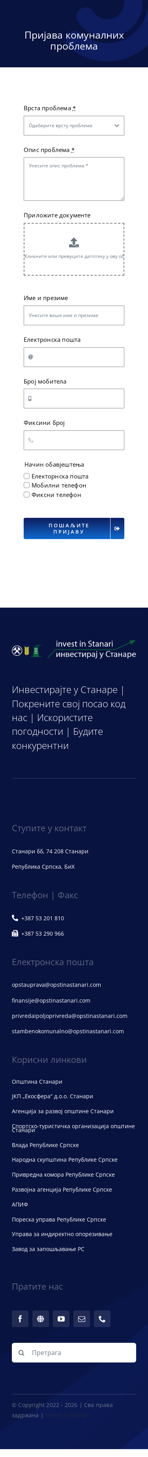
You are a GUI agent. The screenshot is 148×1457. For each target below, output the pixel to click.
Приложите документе (57, 215)
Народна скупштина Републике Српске (65, 1159)
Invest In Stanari (67, 1415)
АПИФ (20, 1204)
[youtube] (61, 1319)
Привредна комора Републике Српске (63, 1174)
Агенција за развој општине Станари (63, 1111)
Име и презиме (46, 298)
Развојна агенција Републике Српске (62, 1189)
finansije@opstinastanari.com (51, 1000)
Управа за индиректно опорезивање (62, 1234)
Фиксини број (44, 422)
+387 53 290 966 (38, 933)
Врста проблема (50, 108)
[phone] (102, 1319)
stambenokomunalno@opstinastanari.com (68, 1031)
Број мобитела (45, 381)
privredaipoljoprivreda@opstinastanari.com (69, 1016)
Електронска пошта (52, 339)
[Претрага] (74, 1352)
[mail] (81, 1319)
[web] (40, 1319)
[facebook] (20, 1319)
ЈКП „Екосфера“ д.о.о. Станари (52, 1096)
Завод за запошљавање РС (48, 1249)
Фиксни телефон (56, 495)
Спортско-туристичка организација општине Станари (73, 1128)
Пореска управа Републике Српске (59, 1219)
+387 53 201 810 (38, 918)
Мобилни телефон (59, 485)
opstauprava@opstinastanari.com (56, 984)
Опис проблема (49, 150)
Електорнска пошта (60, 476)
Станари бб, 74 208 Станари (50, 851)
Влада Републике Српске (45, 1145)
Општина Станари (37, 1081)
